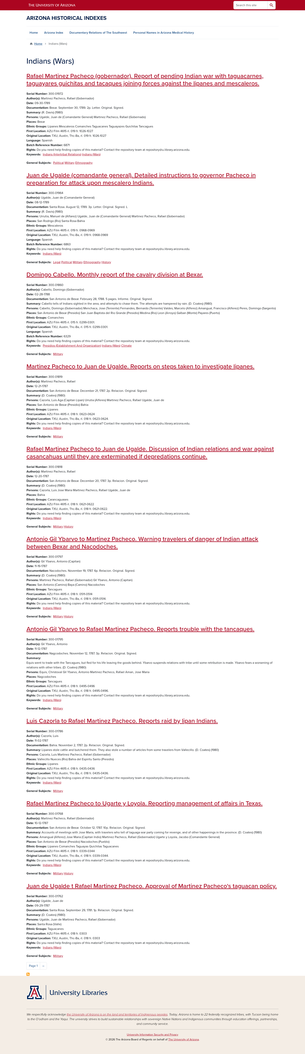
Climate (126, 346)
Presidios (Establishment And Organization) (72, 346)
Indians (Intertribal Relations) (62, 154)
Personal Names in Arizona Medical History (163, 33)
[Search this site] (250, 5)
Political (58, 163)
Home (34, 33)
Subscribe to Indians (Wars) (28, 974)
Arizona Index (53, 33)
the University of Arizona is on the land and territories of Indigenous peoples (117, 1014)
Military (69, 163)
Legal (56, 262)
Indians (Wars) (91, 154)
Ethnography (84, 163)
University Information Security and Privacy (152, 1034)
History (106, 262)
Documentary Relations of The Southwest (98, 33)
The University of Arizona (183, 1039)
